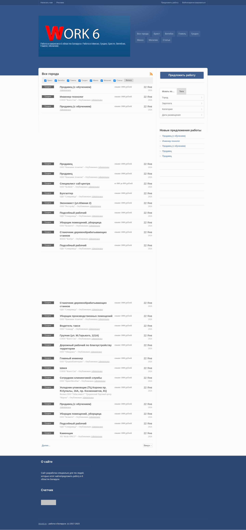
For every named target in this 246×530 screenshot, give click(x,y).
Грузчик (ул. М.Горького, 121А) (79, 335)
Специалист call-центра (75, 183)
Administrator (65, 90)
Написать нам (46, 3)
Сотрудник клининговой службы (81, 377)
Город (165, 97)
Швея (63, 368)
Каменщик (66, 433)
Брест (157, 33)
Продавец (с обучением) (75, 86)
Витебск (169, 33)
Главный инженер (71, 358)
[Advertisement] (97, 137)
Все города (142, 33)
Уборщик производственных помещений (86, 315)
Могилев (153, 40)
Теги (181, 91)
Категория (167, 109)
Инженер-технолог (71, 96)
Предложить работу (169, 3)
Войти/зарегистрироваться (194, 3)
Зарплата (167, 103)
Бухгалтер (66, 193)
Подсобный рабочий (73, 212)
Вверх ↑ (148, 445)
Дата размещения (171, 115)
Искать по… (168, 91)
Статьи (166, 40)
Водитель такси (70, 325)
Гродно (194, 33)
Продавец (66, 163)
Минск (140, 40)
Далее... (46, 445)
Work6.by (42, 523)
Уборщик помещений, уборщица (80, 222)
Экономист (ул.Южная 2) (75, 203)
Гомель (182, 33)
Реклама (60, 3)
